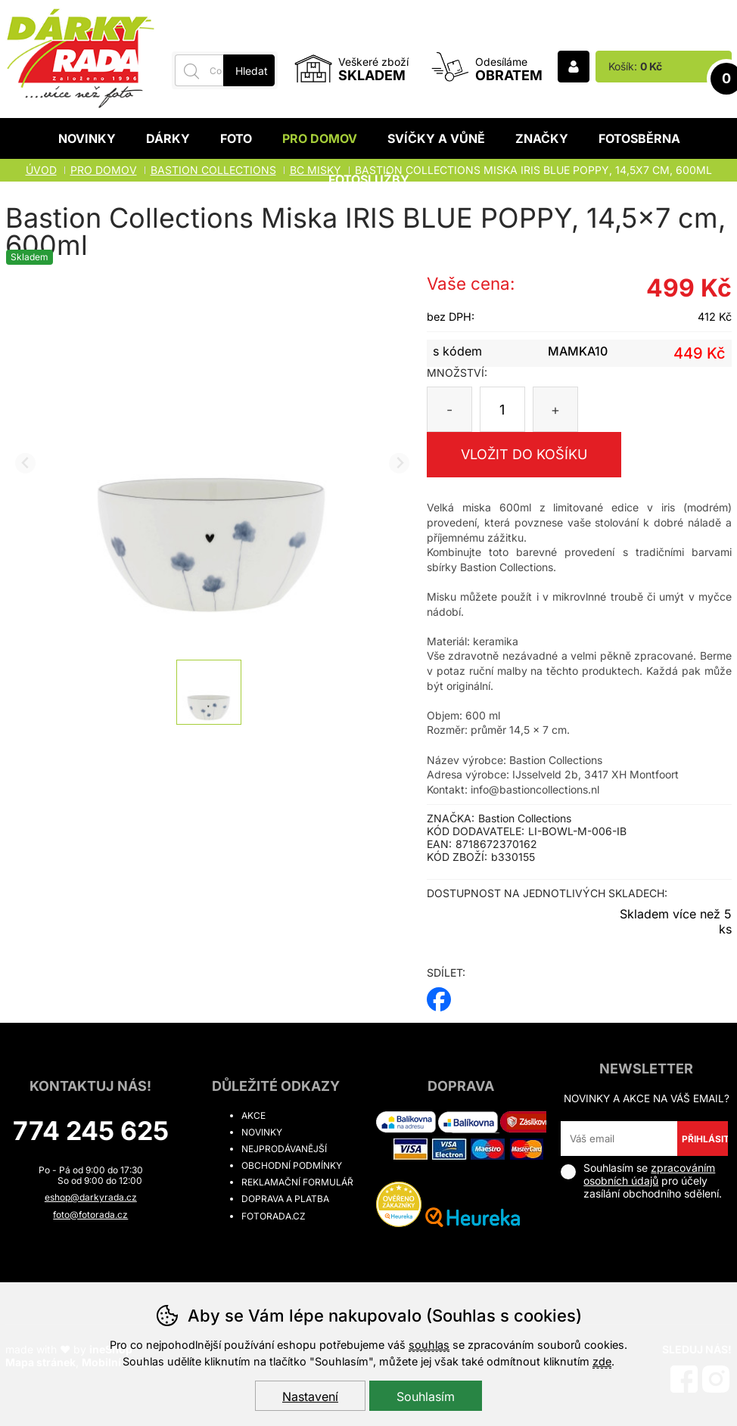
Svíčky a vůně (436, 138)
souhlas (429, 1344)
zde (601, 1361)
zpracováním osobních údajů (649, 1174)
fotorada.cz (273, 1216)
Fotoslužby (368, 179)
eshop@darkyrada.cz (91, 1197)
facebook (439, 994)
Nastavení (310, 1396)
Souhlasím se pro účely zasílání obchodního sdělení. (641, 1180)
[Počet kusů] (502, 409)
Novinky (87, 138)
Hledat (251, 70)
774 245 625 (91, 1130)
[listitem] (208, 692)
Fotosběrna (639, 138)
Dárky (168, 138)
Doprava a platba (285, 1198)
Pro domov (319, 138)
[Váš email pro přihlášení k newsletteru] (618, 1138)
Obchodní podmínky (291, 1165)
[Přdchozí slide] (25, 463)
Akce (253, 1115)
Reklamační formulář (297, 1182)
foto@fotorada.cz (90, 1214)
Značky (541, 138)
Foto (236, 138)
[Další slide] (399, 463)
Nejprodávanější (284, 1148)
